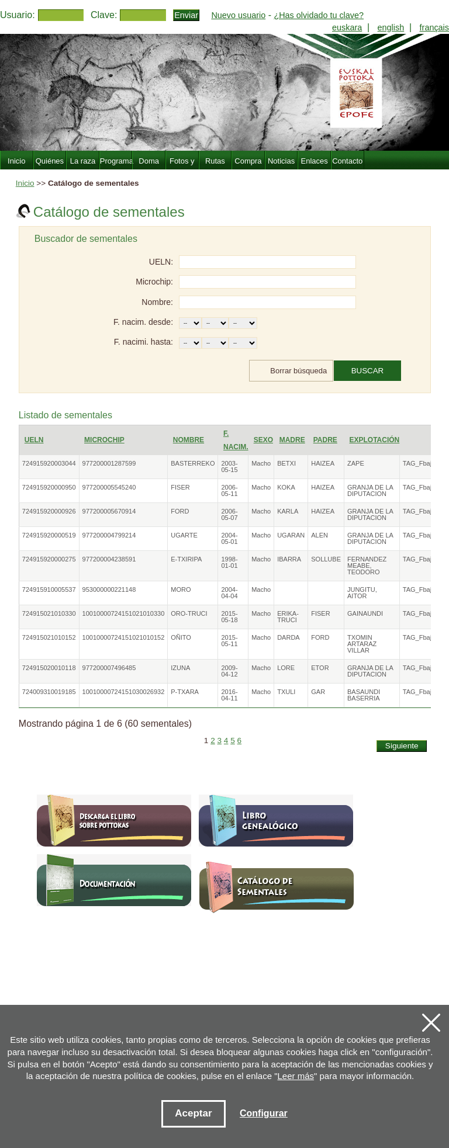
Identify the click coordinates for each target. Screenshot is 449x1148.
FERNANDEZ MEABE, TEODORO (366, 565)
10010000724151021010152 (123, 637)
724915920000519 (49, 535)
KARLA (287, 511)
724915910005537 (49, 589)
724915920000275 (49, 559)
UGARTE (184, 535)
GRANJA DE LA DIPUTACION (370, 490)
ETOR (320, 667)
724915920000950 (49, 487)
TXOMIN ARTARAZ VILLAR (362, 644)
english (391, 27)
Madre (292, 440)
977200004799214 (109, 535)
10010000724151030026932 (123, 691)
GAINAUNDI (365, 613)
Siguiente (402, 745)
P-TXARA (185, 691)
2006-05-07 (229, 514)
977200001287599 (109, 463)
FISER (180, 487)
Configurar (264, 1113)
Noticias (281, 161)
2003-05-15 (229, 466)
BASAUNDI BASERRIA (363, 695)
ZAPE (355, 463)
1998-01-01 (229, 562)
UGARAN (291, 535)
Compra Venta (247, 168)
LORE (286, 667)
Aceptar (193, 1113)
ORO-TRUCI (189, 613)
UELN (34, 440)
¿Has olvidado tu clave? (319, 15)
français (434, 27)
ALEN (319, 535)
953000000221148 (109, 589)
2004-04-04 (229, 592)
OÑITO (181, 637)
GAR (318, 691)
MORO (181, 589)
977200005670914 (109, 511)
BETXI (286, 463)
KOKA (286, 487)
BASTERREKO (193, 463)
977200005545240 (109, 487)
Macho (261, 463)
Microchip (104, 440)
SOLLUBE (326, 559)
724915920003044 (49, 463)
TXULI (286, 691)
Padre (325, 440)
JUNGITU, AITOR (362, 592)
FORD (180, 511)
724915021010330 (49, 613)
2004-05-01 (229, 538)
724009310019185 (49, 691)
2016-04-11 (229, 695)
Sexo (263, 440)
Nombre (188, 440)
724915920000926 (49, 511)
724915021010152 (49, 637)
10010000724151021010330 (123, 613)
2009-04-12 (229, 671)
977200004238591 (109, 559)
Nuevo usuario (238, 15)
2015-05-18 (229, 616)
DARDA (288, 637)
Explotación (374, 440)
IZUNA (180, 667)
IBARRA (289, 559)
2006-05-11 (229, 490)
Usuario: (17, 15)
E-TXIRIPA (186, 559)
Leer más (296, 1076)
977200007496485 (109, 667)
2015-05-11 (229, 640)
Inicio (25, 183)
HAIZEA (322, 463)
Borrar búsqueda (298, 370)
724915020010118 (49, 667)
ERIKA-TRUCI (288, 616)
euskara (347, 27)
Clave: (104, 15)
